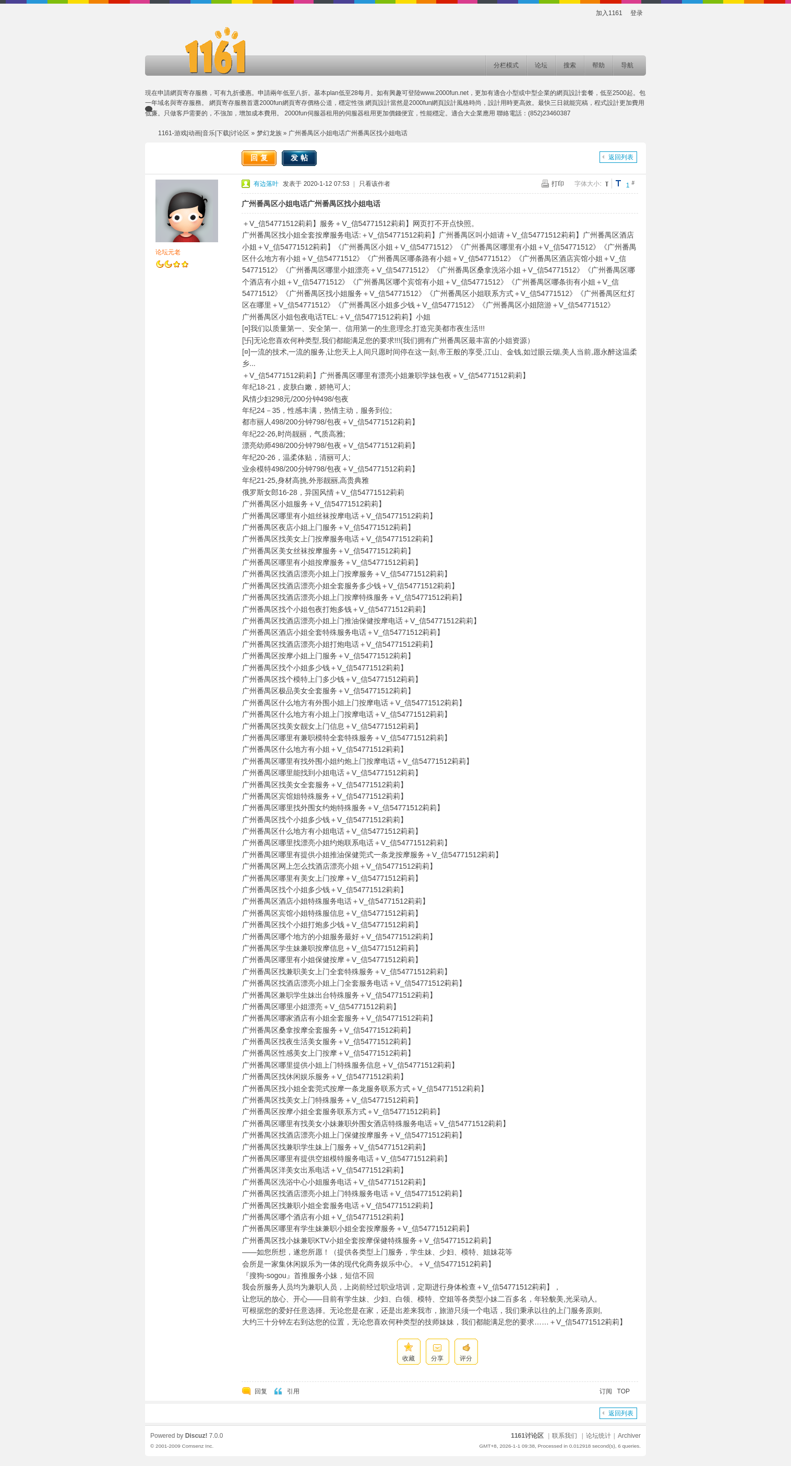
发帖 (300, 157)
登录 (636, 13)
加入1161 (609, 13)
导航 (627, 65)
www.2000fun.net (445, 93)
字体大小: (587, 183)
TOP (623, 1391)
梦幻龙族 (269, 133)
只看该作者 (374, 183)
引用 (293, 1391)
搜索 (570, 65)
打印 (558, 183)
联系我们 (564, 1435)
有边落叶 (266, 183)
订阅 (606, 1391)
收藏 (408, 1358)
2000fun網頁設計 (433, 103)
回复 (260, 157)
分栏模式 (506, 65)
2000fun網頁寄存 (283, 103)
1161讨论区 (527, 1435)
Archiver (629, 1435)
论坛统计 (598, 1435)
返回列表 (620, 157)
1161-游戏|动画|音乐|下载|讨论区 (203, 133)
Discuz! (196, 1435)
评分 (466, 1358)
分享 (437, 1358)
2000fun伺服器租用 (311, 113)
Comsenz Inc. (197, 1446)
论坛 (541, 65)
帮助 (598, 65)
